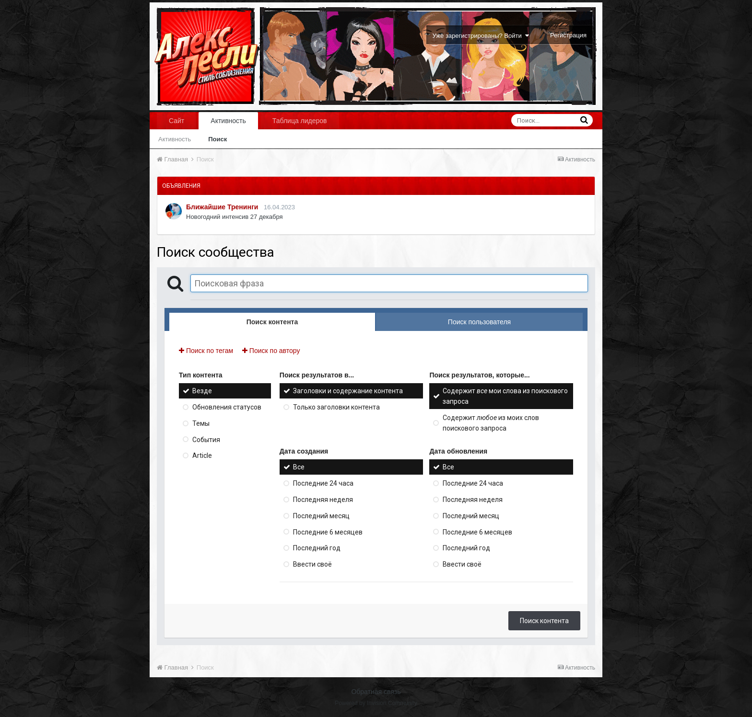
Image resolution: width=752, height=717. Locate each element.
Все (299, 467)
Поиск (217, 139)
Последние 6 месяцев (328, 531)
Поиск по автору (271, 350)
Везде (202, 391)
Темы (201, 423)
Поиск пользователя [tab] (479, 322)
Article (202, 455)
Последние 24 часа (323, 483)
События (206, 439)
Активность (228, 121)
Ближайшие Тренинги (222, 207)
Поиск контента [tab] (272, 322)
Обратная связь (375, 691)
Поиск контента (544, 621)
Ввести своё (312, 564)
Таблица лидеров (299, 121)
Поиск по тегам (206, 350)
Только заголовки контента (336, 407)
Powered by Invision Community (376, 703)
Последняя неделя (323, 499)
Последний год (317, 548)
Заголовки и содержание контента (348, 391)
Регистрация (568, 35)
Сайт (176, 121)
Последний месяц (321, 516)
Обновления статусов (226, 407)
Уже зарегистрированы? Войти (481, 35)
